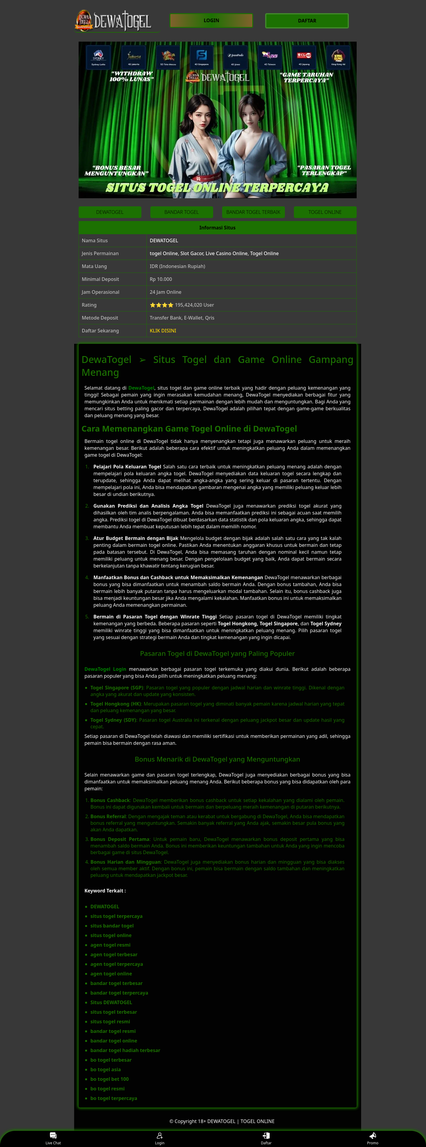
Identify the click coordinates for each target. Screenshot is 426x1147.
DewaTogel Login (105, 669)
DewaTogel (141, 388)
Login (159, 1139)
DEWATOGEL (164, 240)
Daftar (266, 1139)
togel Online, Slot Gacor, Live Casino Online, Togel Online (214, 253)
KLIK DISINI (163, 330)
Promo (372, 1139)
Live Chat (53, 1139)
